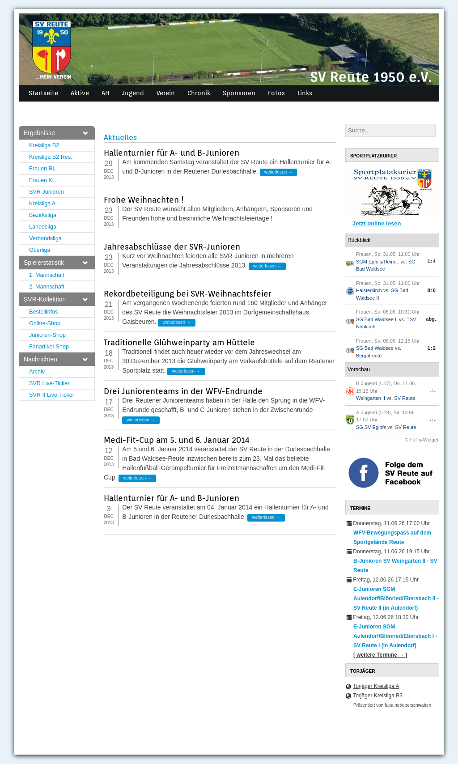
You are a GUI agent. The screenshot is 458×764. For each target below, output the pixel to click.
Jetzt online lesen (376, 223)
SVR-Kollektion (56, 299)
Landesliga (42, 227)
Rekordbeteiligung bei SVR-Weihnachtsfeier (187, 293)
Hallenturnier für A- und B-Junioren (171, 152)
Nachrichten (56, 359)
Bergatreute (369, 355)
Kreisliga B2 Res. (50, 157)
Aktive (80, 93)
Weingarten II (370, 398)
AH (106, 93)
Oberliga (40, 250)
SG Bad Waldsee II (377, 319)
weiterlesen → (278, 172)
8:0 (432, 290)
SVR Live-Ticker (49, 383)
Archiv (37, 372)
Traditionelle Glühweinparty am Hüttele (179, 342)
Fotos (276, 93)
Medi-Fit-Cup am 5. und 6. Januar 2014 (177, 440)
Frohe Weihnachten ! (144, 199)
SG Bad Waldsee (375, 348)
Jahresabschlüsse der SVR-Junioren (172, 246)
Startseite (43, 93)
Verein (166, 93)
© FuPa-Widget (421, 439)
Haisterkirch (369, 290)
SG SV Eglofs (371, 427)
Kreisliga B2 (44, 145)
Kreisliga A (42, 203)
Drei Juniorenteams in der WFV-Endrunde (183, 391)
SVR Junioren (46, 192)
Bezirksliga (42, 215)
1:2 (432, 348)
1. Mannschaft (46, 275)
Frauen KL (42, 180)
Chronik (198, 93)
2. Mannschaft (46, 287)
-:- (433, 390)
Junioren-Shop (47, 335)
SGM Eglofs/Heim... (377, 261)
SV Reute (404, 398)
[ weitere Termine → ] (380, 655)
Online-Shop (44, 323)
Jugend (133, 93)
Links (304, 93)
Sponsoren (239, 93)
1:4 (432, 261)
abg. (431, 319)
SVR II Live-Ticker (51, 395)
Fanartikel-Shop (49, 347)
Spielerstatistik (56, 262)
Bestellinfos (43, 312)
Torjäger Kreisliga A (376, 686)
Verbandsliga (45, 238)
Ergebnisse (56, 132)
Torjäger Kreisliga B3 (378, 695)
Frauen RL (42, 169)
